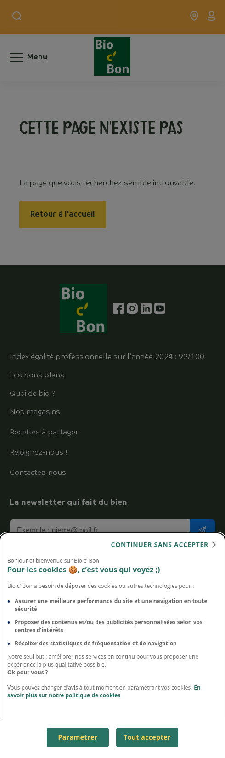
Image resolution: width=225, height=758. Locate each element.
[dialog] (112, 645)
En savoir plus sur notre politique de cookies (104, 691)
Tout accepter (147, 737)
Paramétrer (77, 737)
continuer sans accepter (159, 544)
